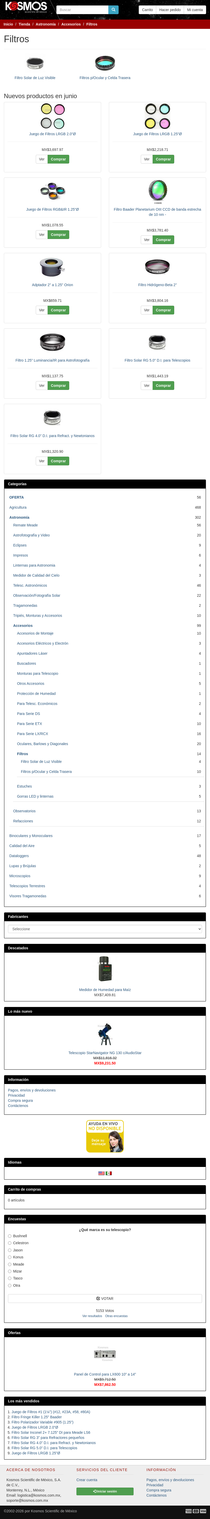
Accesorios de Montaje (35, 633)
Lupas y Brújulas (22, 866)
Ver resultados (92, 1316)
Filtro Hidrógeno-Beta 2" (157, 285)
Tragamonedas (25, 605)
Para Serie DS (28, 714)
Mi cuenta (195, 10)
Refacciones (23, 821)
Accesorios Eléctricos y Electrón (42, 643)
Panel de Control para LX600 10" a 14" (105, 1374)
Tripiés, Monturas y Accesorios (37, 615)
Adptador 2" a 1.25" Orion (52, 285)
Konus (15, 1257)
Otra (14, 1285)
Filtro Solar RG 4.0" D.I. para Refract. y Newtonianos (52, 436)
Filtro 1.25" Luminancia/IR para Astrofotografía (52, 360)
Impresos (20, 555)
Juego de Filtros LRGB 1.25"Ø (157, 134)
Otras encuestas (116, 1316)
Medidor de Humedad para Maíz (105, 990)
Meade (16, 1264)
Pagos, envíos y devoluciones (32, 1090)
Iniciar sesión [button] (105, 1491)
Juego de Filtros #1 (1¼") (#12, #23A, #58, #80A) (51, 1412)
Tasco (15, 1278)
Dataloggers (19, 856)
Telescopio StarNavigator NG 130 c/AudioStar (105, 1053)
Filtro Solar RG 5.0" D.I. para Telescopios (157, 360)
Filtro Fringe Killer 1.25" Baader (37, 1417)
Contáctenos (18, 1106)
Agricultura (18, 507)
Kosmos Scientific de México (54, 1511)
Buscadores (26, 663)
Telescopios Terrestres (27, 886)
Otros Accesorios (30, 683)
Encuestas (17, 1219)
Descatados (18, 948)
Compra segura (20, 1100)
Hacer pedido (170, 10)
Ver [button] (42, 159)
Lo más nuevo (20, 1011)
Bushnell (17, 1236)
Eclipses (20, 545)
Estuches (24, 786)
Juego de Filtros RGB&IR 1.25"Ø (52, 209)
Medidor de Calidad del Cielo (36, 575)
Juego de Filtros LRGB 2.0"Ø (52, 134)
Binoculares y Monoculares (30, 836)
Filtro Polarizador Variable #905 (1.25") (43, 1422)
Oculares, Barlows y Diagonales (42, 744)
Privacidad (16, 1095)
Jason (15, 1250)
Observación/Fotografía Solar (36, 595)
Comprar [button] (58, 159)
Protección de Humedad (36, 694)
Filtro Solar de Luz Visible (35, 78)
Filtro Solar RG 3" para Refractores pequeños (48, 1438)
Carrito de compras (24, 1189)
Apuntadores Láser (32, 653)
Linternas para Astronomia (34, 565)
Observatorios (24, 811)
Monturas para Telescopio (37, 673)
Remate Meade (25, 525)
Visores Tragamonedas (27, 896)
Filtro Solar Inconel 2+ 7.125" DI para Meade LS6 (51, 1432)
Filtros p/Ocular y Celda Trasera (105, 78)
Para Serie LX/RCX (32, 734)
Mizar (15, 1271)
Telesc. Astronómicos (30, 585)
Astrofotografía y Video (31, 535)
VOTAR (105, 1298)
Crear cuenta (86, 1480)
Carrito (147, 10)
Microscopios (19, 876)
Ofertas (14, 1333)
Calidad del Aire (21, 846)
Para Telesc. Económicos (37, 704)
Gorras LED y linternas (35, 796)
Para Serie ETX (29, 724)
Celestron (18, 1243)
